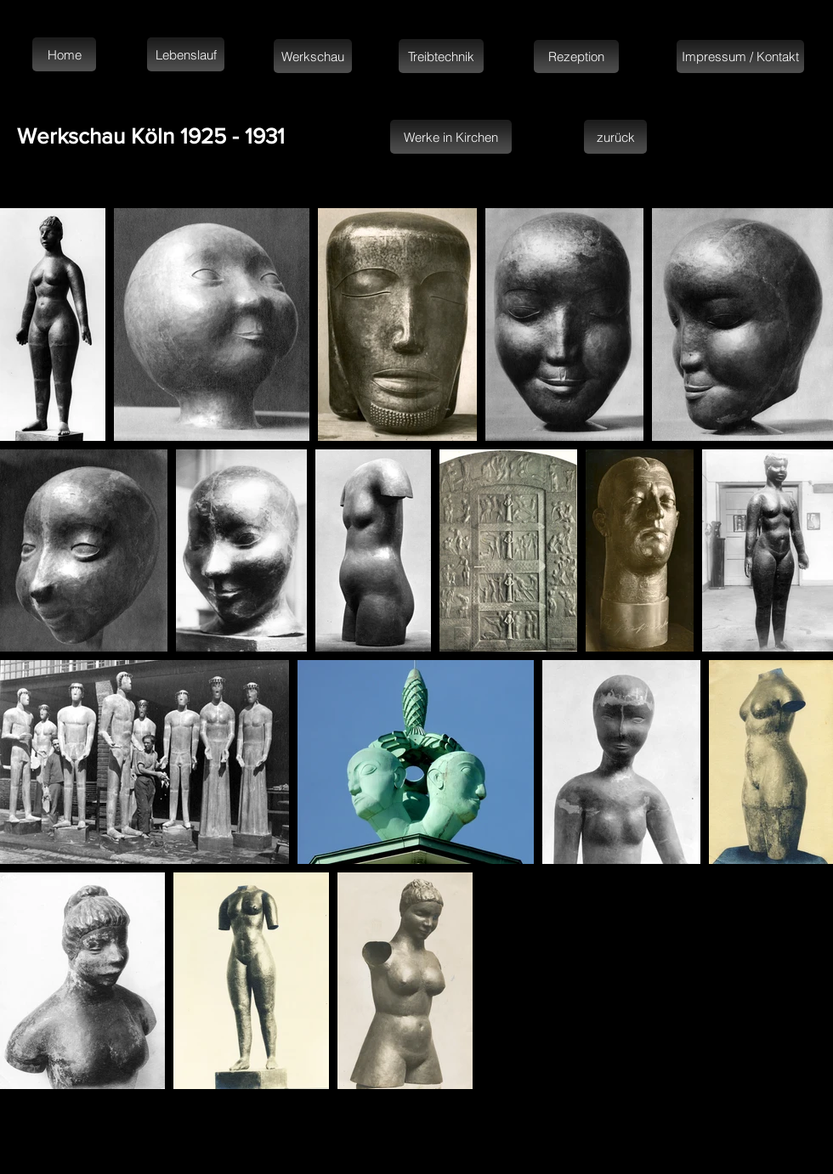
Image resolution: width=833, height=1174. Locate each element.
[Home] (64, 54)
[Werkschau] (313, 56)
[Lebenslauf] (185, 54)
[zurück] (615, 137)
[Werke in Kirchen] (451, 137)
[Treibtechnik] (441, 56)
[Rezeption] (576, 56)
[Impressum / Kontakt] (740, 56)
